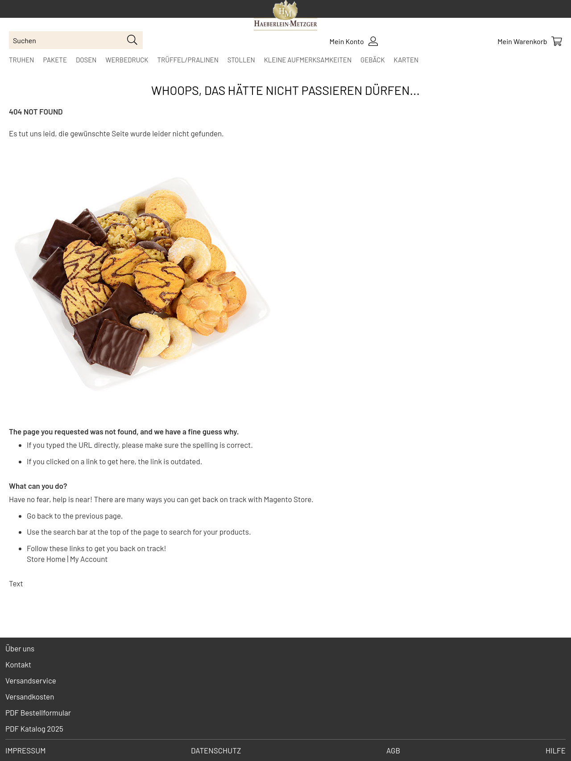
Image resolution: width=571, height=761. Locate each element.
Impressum (25, 750)
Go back (40, 515)
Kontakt (18, 664)
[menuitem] (21, 59)
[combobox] (76, 40)
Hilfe (556, 750)
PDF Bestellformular (38, 712)
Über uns (19, 648)
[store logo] (285, 16)
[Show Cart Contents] (529, 41)
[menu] (285, 59)
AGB (393, 750)
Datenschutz (216, 750)
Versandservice (30, 680)
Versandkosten (29, 696)
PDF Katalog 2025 (34, 728)
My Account (89, 558)
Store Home (46, 558)
